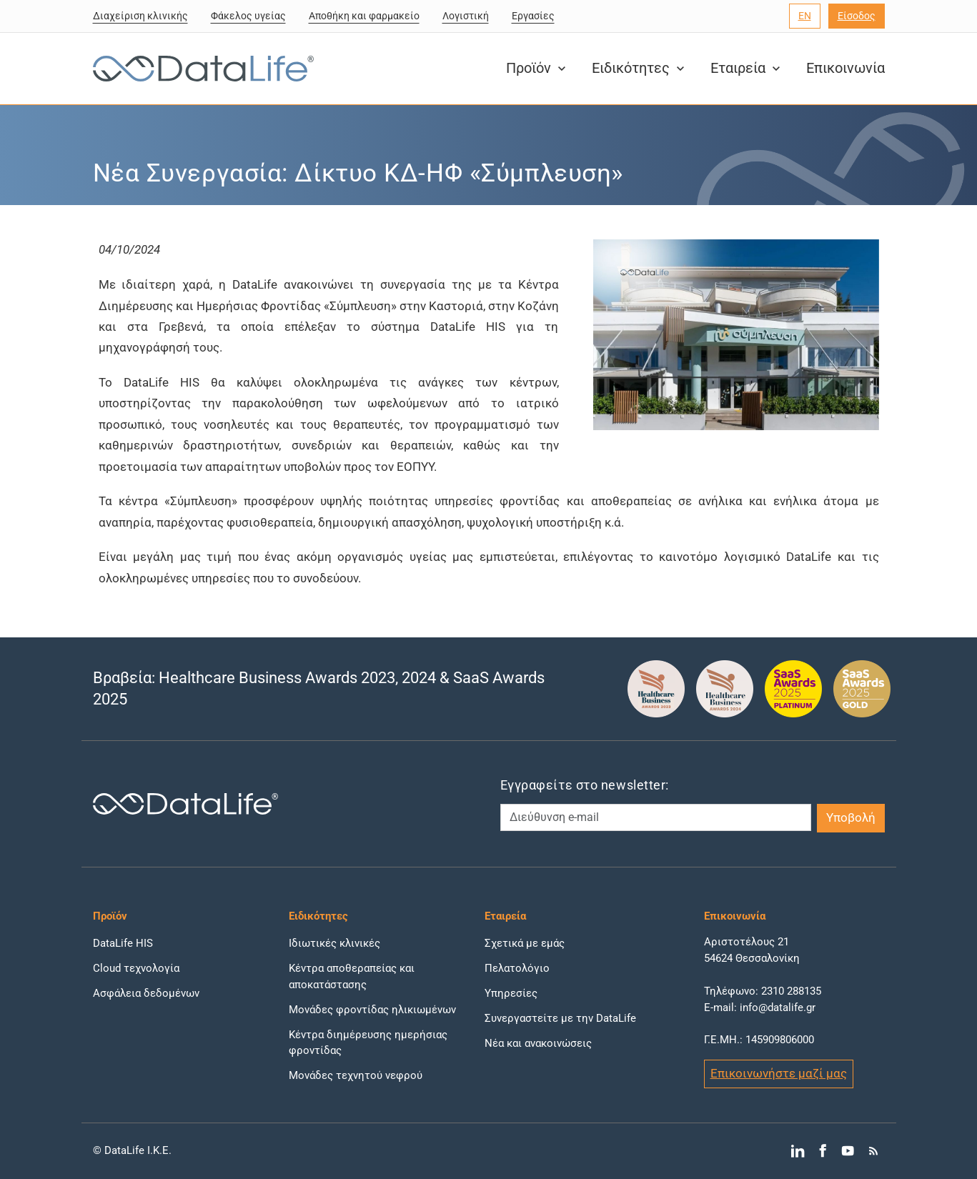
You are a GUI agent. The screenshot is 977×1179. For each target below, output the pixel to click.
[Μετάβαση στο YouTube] (848, 1151)
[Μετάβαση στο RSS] (873, 1151)
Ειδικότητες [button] (640, 68)
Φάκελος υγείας (248, 15)
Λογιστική (465, 15)
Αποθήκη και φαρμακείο (364, 15)
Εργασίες (533, 15)
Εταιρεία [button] (746, 68)
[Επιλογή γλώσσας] (804, 16)
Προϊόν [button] (537, 68)
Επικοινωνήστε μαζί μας (778, 1073)
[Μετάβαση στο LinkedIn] (797, 1151)
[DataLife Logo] (200, 68)
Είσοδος (857, 15)
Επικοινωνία (845, 68)
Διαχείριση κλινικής (140, 15)
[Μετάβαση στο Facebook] (822, 1151)
